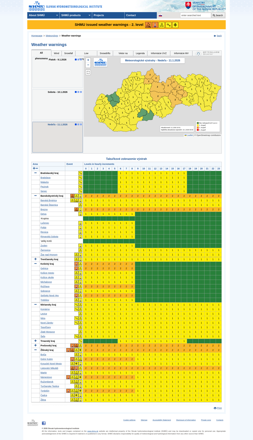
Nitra (42, 318)
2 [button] (148, 81)
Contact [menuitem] (131, 15)
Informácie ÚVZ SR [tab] (159, 54)
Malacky (44, 182)
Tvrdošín (44, 390)
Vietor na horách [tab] (123, 54)
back (219, 35)
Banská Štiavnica (49, 205)
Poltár (43, 227)
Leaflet (189, 135)
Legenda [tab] (140, 53)
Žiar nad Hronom (48, 254)
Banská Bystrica (48, 200)
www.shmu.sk (92, 431)
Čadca (43, 395)
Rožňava (44, 286)
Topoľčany (45, 327)
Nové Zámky (46, 322)
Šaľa (42, 336)
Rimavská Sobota (49, 236)
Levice (43, 313)
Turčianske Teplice (49, 386)
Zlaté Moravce (47, 332)
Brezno (44, 209)
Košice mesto (47, 273)
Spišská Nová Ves (49, 295)
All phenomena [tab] (41, 54)
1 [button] (100, 118)
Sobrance (45, 291)
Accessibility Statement (162, 420)
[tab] (207, 53)
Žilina (43, 400)
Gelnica (44, 268)
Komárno (45, 309)
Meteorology (52, 35)
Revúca (44, 232)
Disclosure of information (186, 420)
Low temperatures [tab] (86, 54)
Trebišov (44, 300)
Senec (43, 191)
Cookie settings (129, 420)
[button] (88, 60)
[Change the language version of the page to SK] (160, 15)
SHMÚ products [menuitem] (71, 15)
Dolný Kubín (46, 359)
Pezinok (44, 186)
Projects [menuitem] (99, 15)
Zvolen (43, 245)
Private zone (206, 420)
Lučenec (44, 223)
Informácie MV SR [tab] (181, 54)
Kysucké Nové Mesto (51, 363)
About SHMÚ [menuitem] (37, 15)
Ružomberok (46, 381)
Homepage (36, 35)
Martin (43, 372)
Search (219, 15)
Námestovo (46, 377)
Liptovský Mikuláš (49, 368)
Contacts (219, 420)
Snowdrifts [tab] (105, 53)
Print (219, 408)
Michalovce (46, 282)
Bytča (43, 354)
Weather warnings (71, 35)
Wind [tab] (56, 53)
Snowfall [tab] (68, 53)
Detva (43, 214)
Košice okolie (47, 277)
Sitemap (144, 420)
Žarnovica (45, 250)
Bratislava (45, 177)
